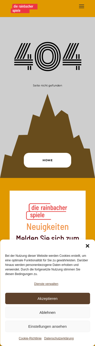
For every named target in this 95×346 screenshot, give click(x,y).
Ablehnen (47, 312)
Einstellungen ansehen (47, 326)
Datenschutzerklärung (59, 338)
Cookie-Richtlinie (30, 338)
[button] (87, 245)
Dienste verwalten (46, 284)
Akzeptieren (47, 298)
